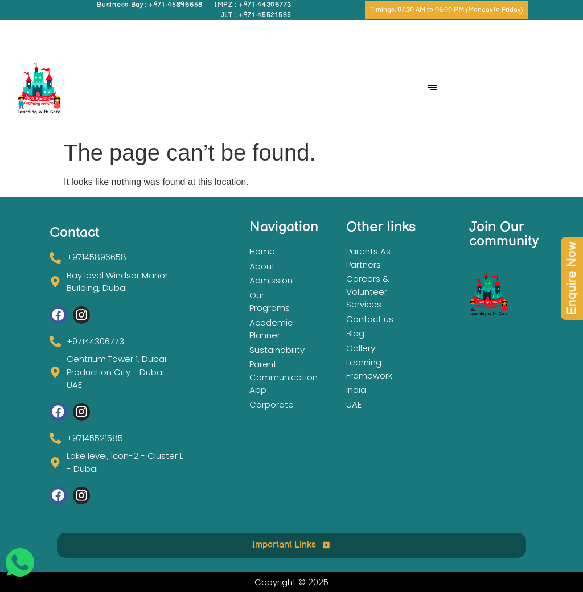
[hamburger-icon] (432, 88)
